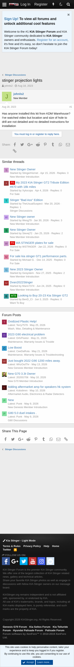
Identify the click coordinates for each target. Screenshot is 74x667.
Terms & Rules (12, 546)
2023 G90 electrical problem (26, 334)
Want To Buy (17, 302)
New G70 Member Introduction (25, 381)
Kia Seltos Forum (39, 626)
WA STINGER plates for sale (31, 242)
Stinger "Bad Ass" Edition (26, 200)
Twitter (7, 549)
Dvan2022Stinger (21, 282)
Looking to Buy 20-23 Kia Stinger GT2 (39, 295)
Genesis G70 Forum (15, 626)
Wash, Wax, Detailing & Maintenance (29, 328)
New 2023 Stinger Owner (26, 269)
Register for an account (52, 39)
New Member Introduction (24, 176)
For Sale (15, 194)
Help (46, 546)
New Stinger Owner (23, 169)
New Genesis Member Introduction (27, 367)
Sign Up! (11, 19)
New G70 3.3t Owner (22, 373)
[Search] (68, 4)
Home (55, 546)
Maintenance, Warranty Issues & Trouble (31, 341)
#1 (70, 107)
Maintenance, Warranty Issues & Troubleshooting (36, 354)
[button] (4, 4)
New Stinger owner (22, 216)
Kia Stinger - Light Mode (19, 540)
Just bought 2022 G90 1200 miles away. (34, 360)
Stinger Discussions (21, 210)
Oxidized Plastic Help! (22, 321)
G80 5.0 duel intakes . (22, 413)
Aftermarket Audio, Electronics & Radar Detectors (36, 394)
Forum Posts (11, 315)
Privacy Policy (32, 546)
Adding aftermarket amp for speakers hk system (39, 386)
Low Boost (15, 347)
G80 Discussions (17, 420)
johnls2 (9, 85)
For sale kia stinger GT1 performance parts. (38, 256)
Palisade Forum (54, 630)
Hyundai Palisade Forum (28, 630)
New (11, 400)
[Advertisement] (38, 63)
